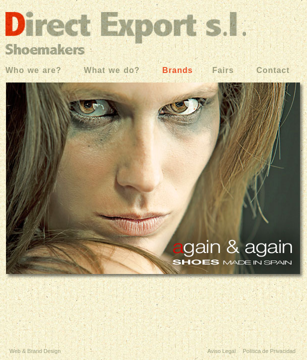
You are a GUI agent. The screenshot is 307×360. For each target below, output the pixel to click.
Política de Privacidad (268, 351)
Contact (273, 70)
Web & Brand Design (35, 351)
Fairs (221, 70)
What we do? (112, 70)
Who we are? (34, 70)
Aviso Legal (222, 351)
